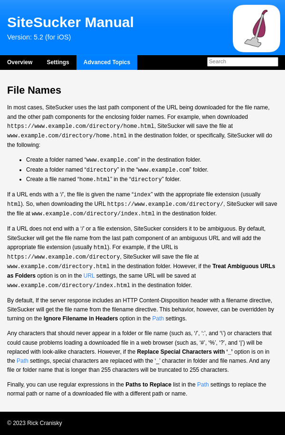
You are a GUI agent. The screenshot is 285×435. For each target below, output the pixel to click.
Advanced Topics (107, 62)
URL (89, 275)
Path (158, 318)
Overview (19, 62)
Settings (58, 62)
